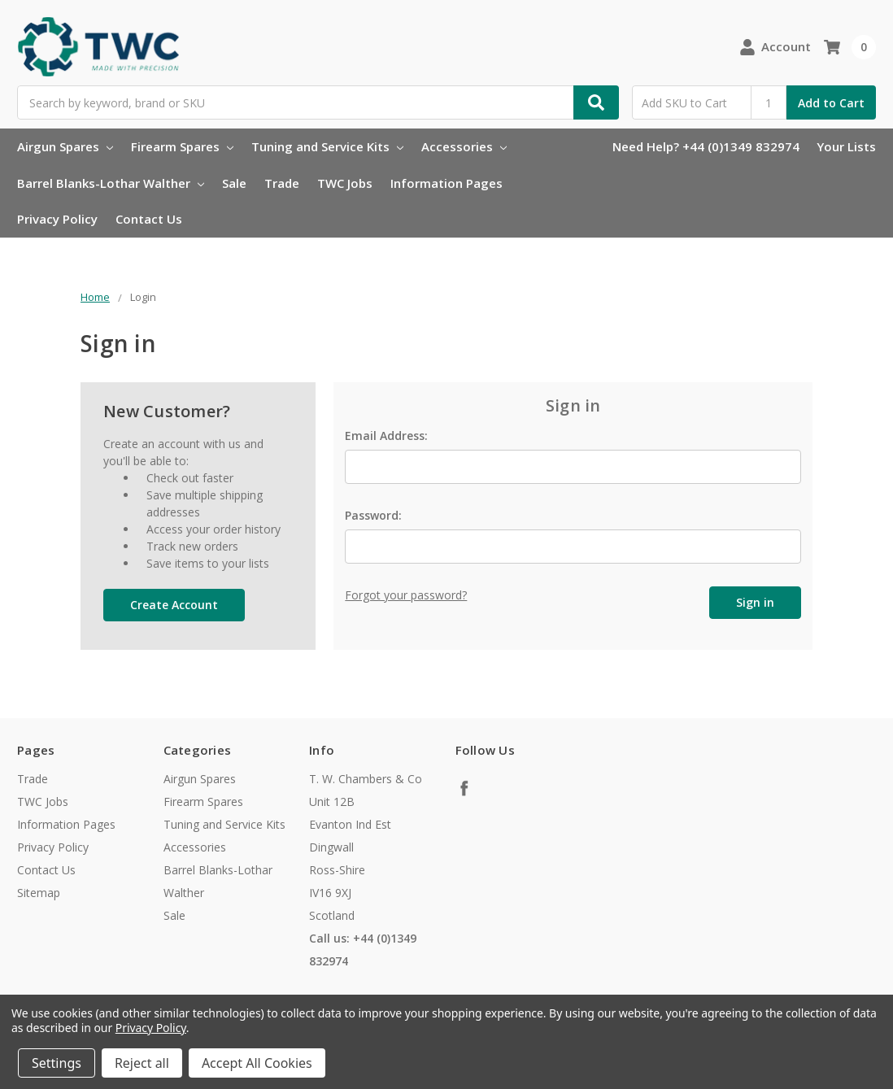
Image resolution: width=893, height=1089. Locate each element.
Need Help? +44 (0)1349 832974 (705, 146)
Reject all (142, 1063)
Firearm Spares (182, 146)
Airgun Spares (65, 146)
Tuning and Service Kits (327, 146)
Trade (281, 183)
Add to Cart (831, 103)
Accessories (464, 146)
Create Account (174, 604)
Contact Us (148, 219)
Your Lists (846, 146)
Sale (234, 183)
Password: (373, 515)
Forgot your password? (406, 595)
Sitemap (38, 892)
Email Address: (386, 435)
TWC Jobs (344, 183)
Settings (56, 1063)
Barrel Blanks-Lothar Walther (110, 183)
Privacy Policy (57, 219)
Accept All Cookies (257, 1063)
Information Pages (446, 183)
